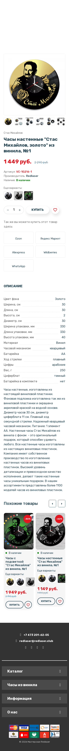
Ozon (18, 238)
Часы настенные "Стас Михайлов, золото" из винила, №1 (10, 581)
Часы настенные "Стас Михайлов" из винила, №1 (18, 195)
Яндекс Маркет (50, 238)
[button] (52, 503)
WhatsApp (18, 266)
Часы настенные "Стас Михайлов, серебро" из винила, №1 (8, 195)
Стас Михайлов (13, 133)
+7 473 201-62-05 (34, 635)
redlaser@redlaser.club (34, 641)
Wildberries (50, 252)
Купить (37, 210)
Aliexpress (18, 252)
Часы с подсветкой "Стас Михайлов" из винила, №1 (28, 195)
